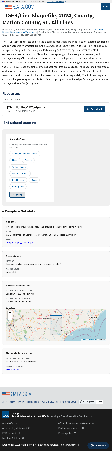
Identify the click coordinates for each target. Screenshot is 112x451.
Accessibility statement (16, 428)
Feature (28, 160)
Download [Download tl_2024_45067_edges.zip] (94, 109)
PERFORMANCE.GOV (50, 402)
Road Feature (18, 180)
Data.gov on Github (68, 402)
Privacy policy (67, 433)
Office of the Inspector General (76, 423)
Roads (34, 180)
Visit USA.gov (70, 444)
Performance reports (71, 428)
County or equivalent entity (24, 153)
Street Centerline (20, 173)
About (4, 402)
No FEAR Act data (13, 438)
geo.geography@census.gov (20, 242)
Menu (105, 6)
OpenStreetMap (89, 340)
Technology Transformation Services (69, 416)
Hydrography (18, 186)
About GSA (9, 423)
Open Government (17, 402)
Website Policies (33, 402)
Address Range (19, 167)
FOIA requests (11, 433)
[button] (10, 313)
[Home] (19, 6)
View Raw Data (13, 369)
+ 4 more (17, 194)
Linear (15, 160)
